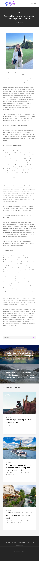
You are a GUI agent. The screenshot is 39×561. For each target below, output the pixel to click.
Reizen (19, 12)
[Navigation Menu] (35, 3)
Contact (14, 542)
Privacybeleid (22, 542)
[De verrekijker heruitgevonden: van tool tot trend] (19, 413)
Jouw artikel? (19, 545)
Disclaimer (31, 542)
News (7, 440)
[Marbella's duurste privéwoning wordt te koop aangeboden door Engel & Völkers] (19, 354)
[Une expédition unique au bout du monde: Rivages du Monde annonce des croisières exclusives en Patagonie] (19, 373)
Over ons (7, 542)
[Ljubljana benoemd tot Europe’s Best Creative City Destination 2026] (19, 507)
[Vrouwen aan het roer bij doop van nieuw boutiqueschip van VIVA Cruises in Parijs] (19, 459)
